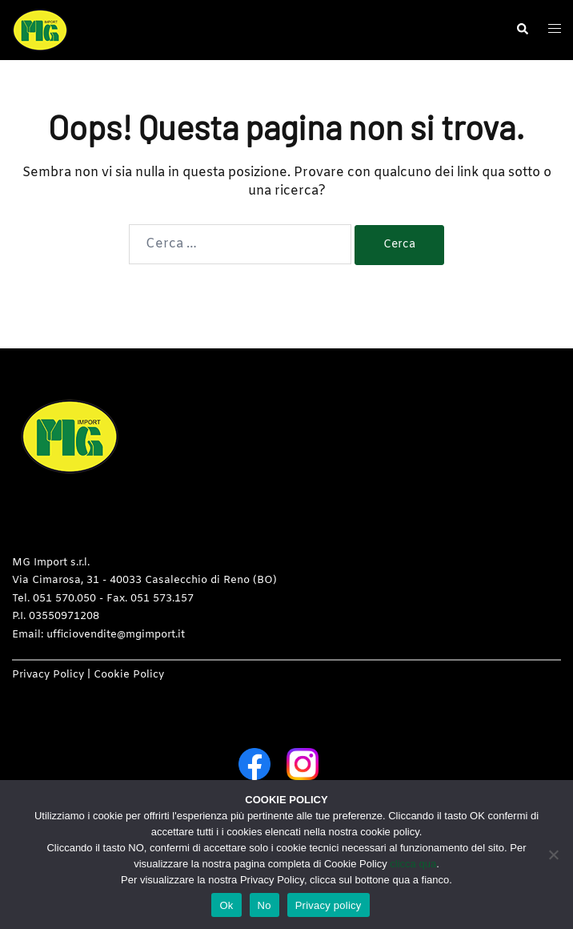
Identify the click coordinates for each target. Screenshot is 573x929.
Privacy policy (328, 905)
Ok (226, 905)
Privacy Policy (48, 675)
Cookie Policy (129, 675)
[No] (553, 855)
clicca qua (413, 864)
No (264, 905)
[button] (521, 29)
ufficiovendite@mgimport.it (115, 634)
